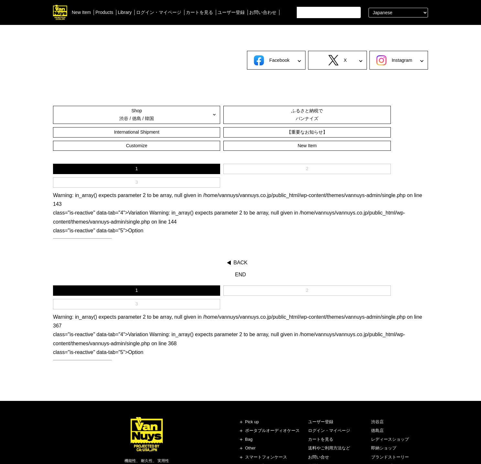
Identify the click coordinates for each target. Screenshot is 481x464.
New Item (81, 12)
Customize (335, 115)
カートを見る (199, 12)
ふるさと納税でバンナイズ (146, 115)
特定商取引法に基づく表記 (333, 430)
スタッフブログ (386, 412)
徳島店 (377, 377)
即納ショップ (383, 394)
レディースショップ (390, 386)
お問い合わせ (262, 12)
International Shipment (208, 115)
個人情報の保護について (331, 421)
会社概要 (316, 412)
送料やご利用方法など (329, 394)
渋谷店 (377, 368)
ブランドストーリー (390, 403)
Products (104, 12)
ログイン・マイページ (158, 12)
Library (125, 12)
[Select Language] (398, 12)
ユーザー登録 (231, 12)
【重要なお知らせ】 (272, 115)
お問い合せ (318, 403)
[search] (327, 12)
